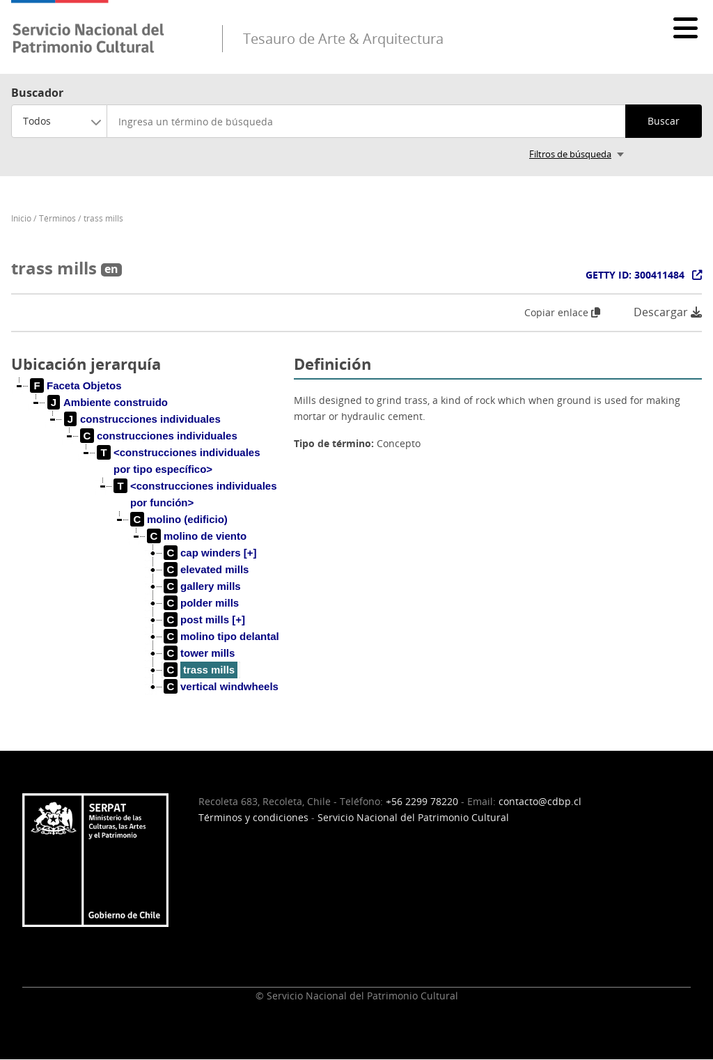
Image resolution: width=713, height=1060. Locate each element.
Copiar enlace (562, 312)
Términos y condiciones (253, 817)
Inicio (21, 218)
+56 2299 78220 (422, 801)
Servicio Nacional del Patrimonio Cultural (413, 817)
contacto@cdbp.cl (540, 801)
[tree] (147, 547)
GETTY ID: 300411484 (635, 274)
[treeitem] (76, 385)
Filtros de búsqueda (570, 154)
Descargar (668, 312)
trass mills (103, 218)
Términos (57, 218)
